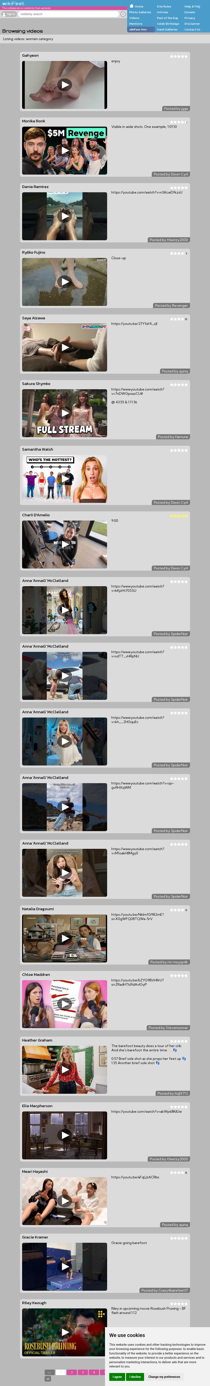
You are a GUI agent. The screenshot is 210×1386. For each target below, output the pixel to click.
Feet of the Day (167, 18)
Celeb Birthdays (168, 23)
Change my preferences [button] (164, 1377)
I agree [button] (117, 1377)
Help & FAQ (192, 6)
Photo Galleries (140, 12)
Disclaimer (192, 23)
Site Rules (164, 6)
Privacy (189, 18)
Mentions (135, 23)
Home (139, 6)
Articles (162, 12)
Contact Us (192, 29)
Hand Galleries (167, 29)
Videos (134, 18)
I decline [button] (135, 1377)
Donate (189, 12)
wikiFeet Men (138, 29)
